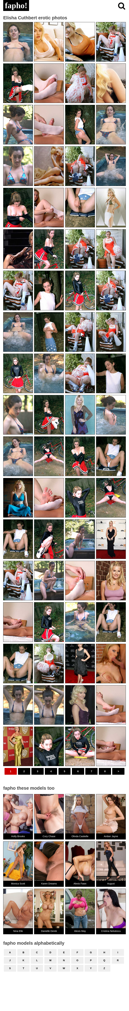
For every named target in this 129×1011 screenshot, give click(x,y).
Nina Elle (18, 931)
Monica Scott (18, 883)
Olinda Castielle (80, 836)
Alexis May (80, 931)
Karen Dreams (49, 883)
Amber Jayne (111, 836)
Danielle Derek (49, 931)
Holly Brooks (18, 836)
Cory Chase (49, 836)
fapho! (16, 5)
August (111, 883)
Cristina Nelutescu (111, 931)
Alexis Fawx (80, 883)
